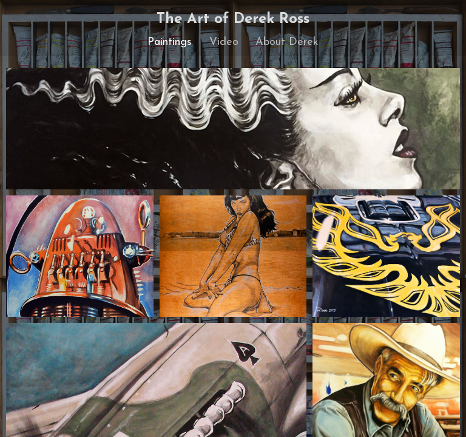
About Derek (287, 42)
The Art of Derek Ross (233, 19)
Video (223, 42)
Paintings (169, 42)
